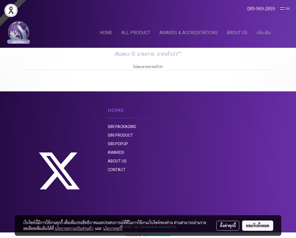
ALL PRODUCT (135, 32)
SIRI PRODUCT (120, 135)
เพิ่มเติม (264, 32)
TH (285, 9)
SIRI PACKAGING (122, 126)
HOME (106, 32)
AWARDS (116, 152)
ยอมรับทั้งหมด (257, 225)
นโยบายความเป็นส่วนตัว (74, 228)
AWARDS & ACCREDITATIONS (188, 32)
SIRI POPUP (118, 144)
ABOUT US (237, 32)
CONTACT (117, 169)
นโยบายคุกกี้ (112, 228)
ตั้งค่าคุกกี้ (228, 225)
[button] (284, 32)
